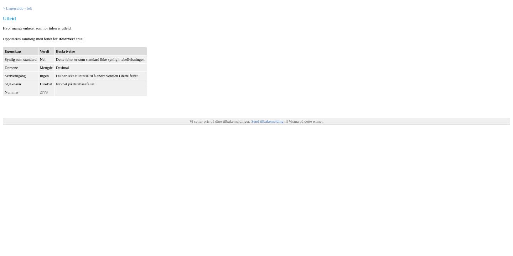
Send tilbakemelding (267, 121)
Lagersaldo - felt (19, 8)
